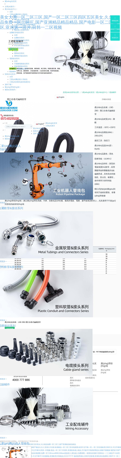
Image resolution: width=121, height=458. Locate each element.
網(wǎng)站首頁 (10, 1)
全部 (11, 12)
